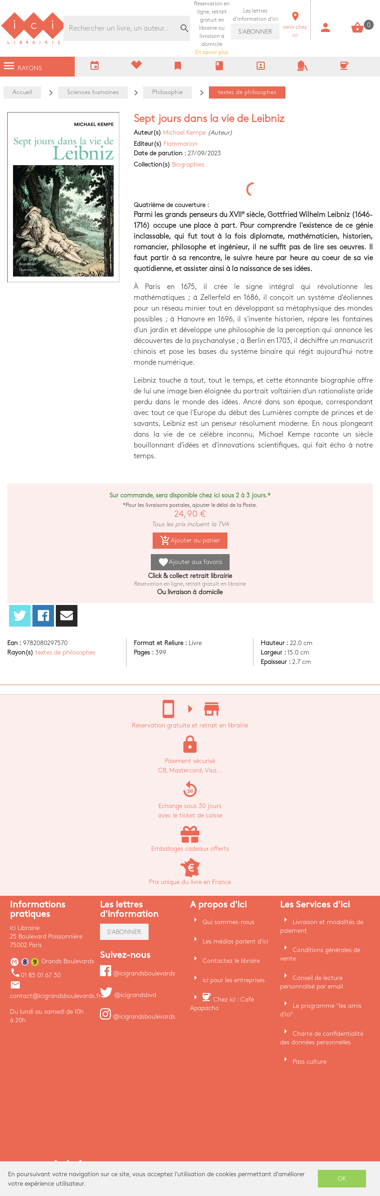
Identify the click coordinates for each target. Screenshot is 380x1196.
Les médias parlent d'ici (235, 941)
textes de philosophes (65, 652)
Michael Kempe (184, 132)
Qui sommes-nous (228, 922)
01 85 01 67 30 (35, 975)
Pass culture (309, 1062)
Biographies (188, 164)
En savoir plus (212, 28)
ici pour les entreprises (234, 980)
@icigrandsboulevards (137, 973)
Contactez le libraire (231, 961)
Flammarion (180, 144)
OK (342, 1179)
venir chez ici (295, 27)
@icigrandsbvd (128, 995)
